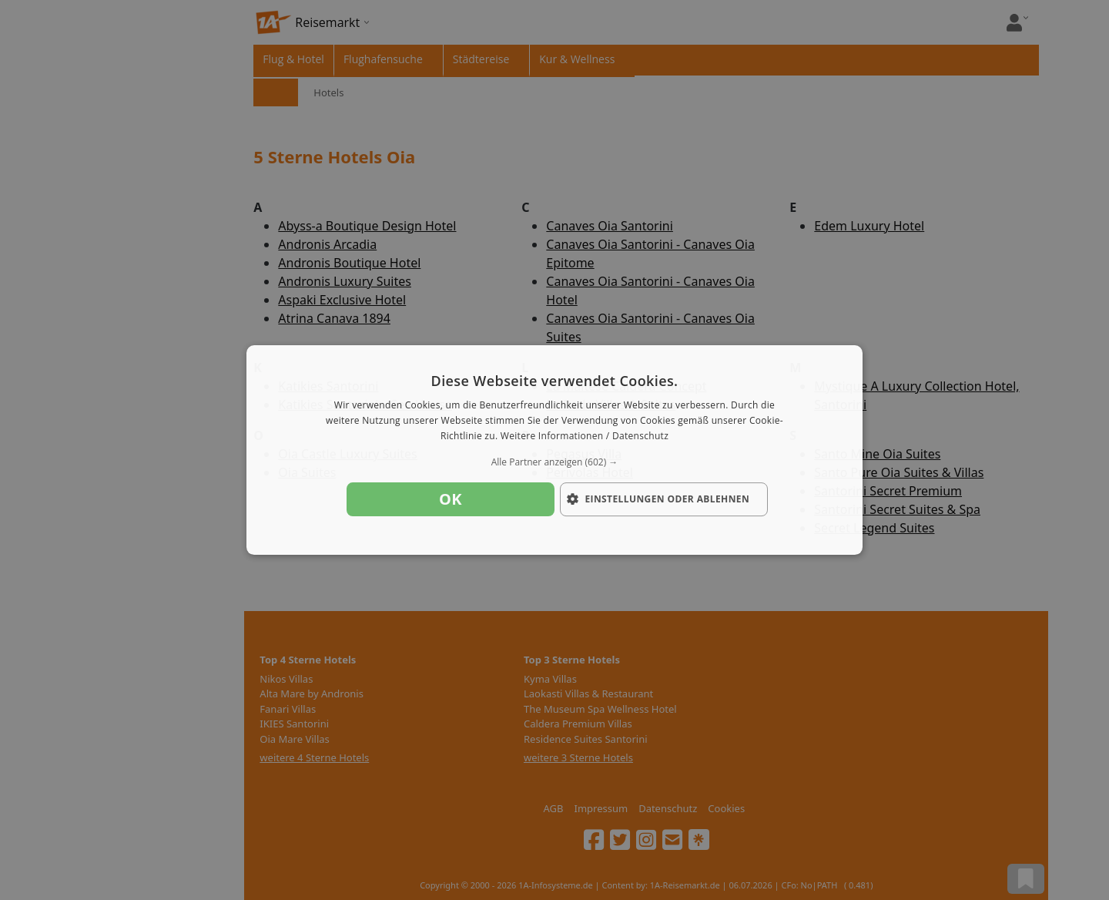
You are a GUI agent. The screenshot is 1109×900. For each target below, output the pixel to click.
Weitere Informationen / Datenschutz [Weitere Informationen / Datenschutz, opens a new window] (584, 435)
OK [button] (450, 499)
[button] (554, 462)
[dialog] (554, 450)
